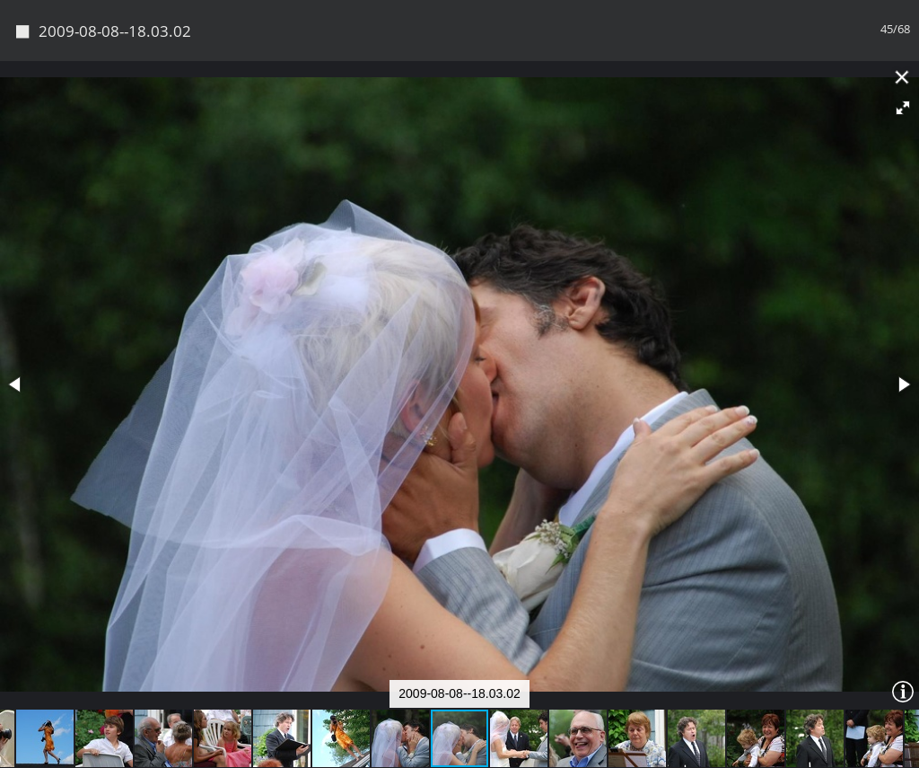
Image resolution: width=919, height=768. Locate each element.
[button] (902, 107)
